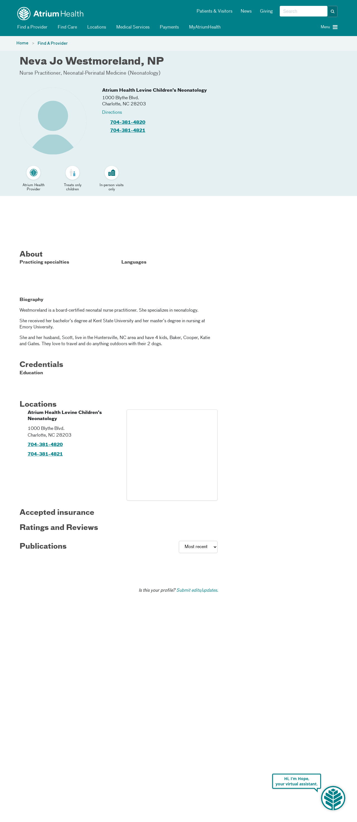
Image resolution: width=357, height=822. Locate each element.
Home (22, 43)
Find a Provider (31, 27)
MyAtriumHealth (204, 27)
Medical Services (131, 27)
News (246, 11)
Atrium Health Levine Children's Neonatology (154, 90)
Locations (95, 27)
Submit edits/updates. (197, 590)
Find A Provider (53, 44)
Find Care (66, 27)
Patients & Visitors (214, 11)
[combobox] (303, 11)
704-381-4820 (127, 122)
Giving (266, 11)
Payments (168, 27)
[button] (332, 11)
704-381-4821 (127, 131)
